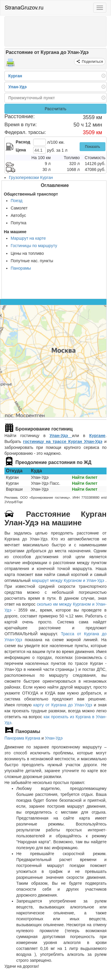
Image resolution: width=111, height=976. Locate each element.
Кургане (97, 435)
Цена (21, 150)
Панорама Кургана (22, 738)
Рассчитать (55, 108)
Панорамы (21, 268)
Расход (23, 142)
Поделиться (92, 61)
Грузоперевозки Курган (31, 177)
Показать (92, 147)
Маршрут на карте (28, 238)
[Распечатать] (10, 64)
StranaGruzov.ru (24, 8)
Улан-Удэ (61, 435)
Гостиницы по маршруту (34, 245)
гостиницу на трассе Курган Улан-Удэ (62, 441)
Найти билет (84, 477)
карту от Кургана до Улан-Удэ (62, 705)
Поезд (16, 200)
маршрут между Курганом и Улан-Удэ (68, 580)
